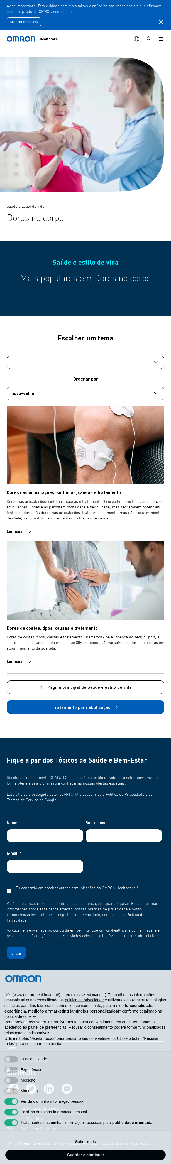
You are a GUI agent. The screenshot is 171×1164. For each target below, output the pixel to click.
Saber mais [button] (85, 1152)
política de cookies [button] (20, 1027)
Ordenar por (85, 379)
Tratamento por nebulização (85, 707)
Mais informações (24, 21)
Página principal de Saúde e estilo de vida (86, 687)
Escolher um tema (85, 338)
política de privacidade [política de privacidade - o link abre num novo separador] (84, 1011)
